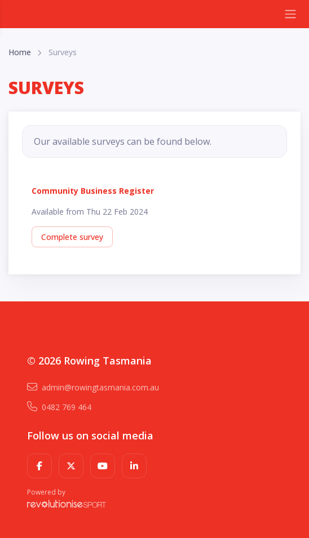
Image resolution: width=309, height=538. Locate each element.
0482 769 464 (59, 407)
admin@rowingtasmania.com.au (93, 387)
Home (19, 52)
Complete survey (72, 237)
